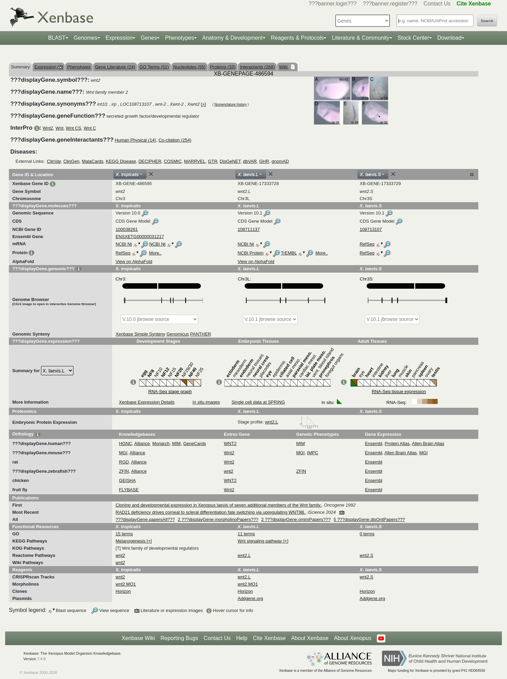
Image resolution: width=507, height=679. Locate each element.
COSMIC (173, 161)
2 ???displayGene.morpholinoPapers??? (218, 519)
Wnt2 (48, 128)
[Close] (151, 174)
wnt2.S (366, 576)
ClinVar (54, 161)
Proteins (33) (222, 66)
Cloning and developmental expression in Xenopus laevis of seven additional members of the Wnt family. (218, 505)
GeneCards (194, 443)
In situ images (206, 402)
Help (241, 638)
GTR (212, 161)
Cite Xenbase (269, 638)
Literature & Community (360, 38)
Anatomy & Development (232, 38)
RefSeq (367, 244)
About (352, 638)
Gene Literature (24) (115, 66)
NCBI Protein (251, 253)
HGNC (125, 443)
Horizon (123, 591)
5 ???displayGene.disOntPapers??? (369, 519)
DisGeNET (230, 161)
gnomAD (280, 161)
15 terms (124, 533)
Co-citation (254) (175, 140)
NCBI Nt (123, 244)
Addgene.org (250, 598)
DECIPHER (149, 161)
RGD (124, 462)
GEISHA (127, 480)
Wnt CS (73, 128)
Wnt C (90, 128)
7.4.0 (41, 659)
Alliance (142, 443)
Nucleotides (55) (189, 66)
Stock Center (413, 38)
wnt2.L (291, 422)
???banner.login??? (333, 3)
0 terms (367, 533)
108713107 (371, 229)
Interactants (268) (257, 66)
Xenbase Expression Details (147, 402)
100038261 (126, 229)
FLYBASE (129, 489)
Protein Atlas (397, 443)
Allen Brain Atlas (428, 443)
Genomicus (177, 334)
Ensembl (373, 443)
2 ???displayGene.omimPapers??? (296, 519)
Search (487, 21)
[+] (203, 104)
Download (449, 38)
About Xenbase (309, 638)
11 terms (246, 533)
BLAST (57, 38)
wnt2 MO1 (125, 584)
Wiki (284, 66)
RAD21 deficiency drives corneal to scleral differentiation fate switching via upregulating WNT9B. (210, 512)
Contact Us (437, 3)
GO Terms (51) (154, 66)
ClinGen (71, 161)
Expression (119, 38)
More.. (155, 253)
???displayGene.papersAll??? (145, 519)
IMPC (312, 452)
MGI (123, 452)
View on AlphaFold (133, 261)
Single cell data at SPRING (258, 402)
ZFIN (124, 471)
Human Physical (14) (135, 140)
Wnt (60, 128)
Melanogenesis (131, 541)
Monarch (161, 443)
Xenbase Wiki (138, 638)
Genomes (85, 38)
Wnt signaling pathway (261, 541)
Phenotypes (179, 38)
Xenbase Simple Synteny (140, 334)
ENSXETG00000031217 (139, 236)
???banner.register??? (390, 3)
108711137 (249, 229)
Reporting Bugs (179, 638)
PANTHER (200, 334)
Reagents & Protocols (297, 38)
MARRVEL (195, 161)
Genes (149, 38)
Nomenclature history (231, 104)
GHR (264, 161)
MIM (176, 443)
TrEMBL (289, 253)
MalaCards (93, 161)
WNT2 (230, 443)
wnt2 (228, 471)
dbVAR (250, 161)
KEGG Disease (121, 161)
